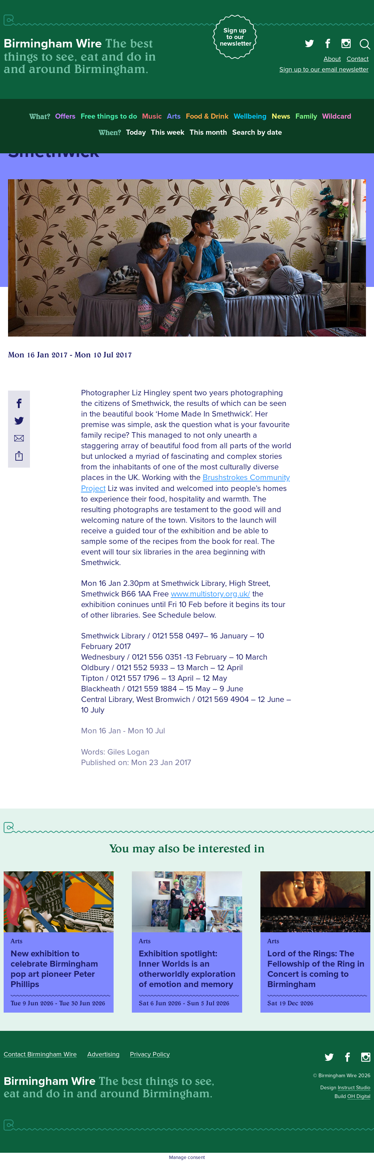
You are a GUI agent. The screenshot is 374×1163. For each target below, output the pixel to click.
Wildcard (336, 116)
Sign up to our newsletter (235, 36)
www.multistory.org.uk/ (210, 594)
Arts (174, 116)
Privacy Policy (150, 1054)
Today (136, 132)
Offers (65, 116)
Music (152, 116)
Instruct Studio (354, 1088)
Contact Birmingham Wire (40, 1054)
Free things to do (109, 116)
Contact (358, 59)
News (281, 116)
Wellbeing (250, 116)
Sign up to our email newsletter (324, 69)
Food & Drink (207, 116)
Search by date (257, 132)
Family (306, 116)
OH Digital (358, 1096)
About (332, 59)
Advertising (103, 1054)
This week (167, 132)
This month (208, 132)
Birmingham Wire (53, 43)
